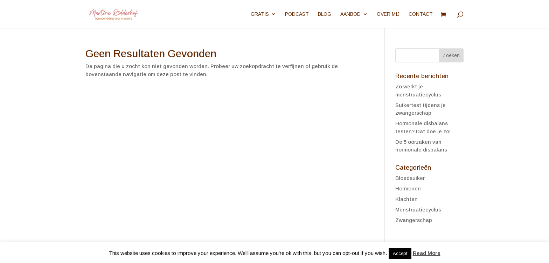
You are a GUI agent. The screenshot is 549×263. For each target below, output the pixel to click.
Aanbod (350, 14)
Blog (324, 14)
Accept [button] (400, 253)
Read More (426, 253)
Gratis (260, 14)
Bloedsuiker (410, 178)
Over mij (388, 14)
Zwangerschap (413, 220)
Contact (421, 14)
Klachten (406, 199)
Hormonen (408, 188)
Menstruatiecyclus (418, 210)
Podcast (297, 14)
